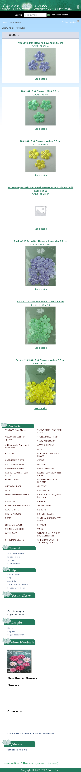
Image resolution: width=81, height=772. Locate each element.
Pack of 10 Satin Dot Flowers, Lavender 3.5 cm (40, 241)
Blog (9, 577)
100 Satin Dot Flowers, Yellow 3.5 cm (40, 141)
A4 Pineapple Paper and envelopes (17, 446)
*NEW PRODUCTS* (46, 441)
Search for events (15, 553)
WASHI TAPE (11, 533)
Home (4, 22)
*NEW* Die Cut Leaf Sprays (14, 438)
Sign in (10, 628)
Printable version (69, 22)
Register (11, 631)
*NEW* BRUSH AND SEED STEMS (49, 431)
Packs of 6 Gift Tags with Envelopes (49, 496)
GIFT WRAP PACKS (14, 486)
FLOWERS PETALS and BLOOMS (47, 480)
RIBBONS (41, 510)
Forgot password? (15, 635)
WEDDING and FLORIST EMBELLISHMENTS (48, 534)
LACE (7, 490)
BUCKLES (9, 453)
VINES (40, 529)
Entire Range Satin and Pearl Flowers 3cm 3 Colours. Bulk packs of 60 (40, 189)
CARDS (40, 460)
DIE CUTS (41, 464)
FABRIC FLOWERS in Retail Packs (49, 474)
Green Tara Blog (17, 749)
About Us (11, 581)
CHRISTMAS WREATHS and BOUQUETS (47, 541)
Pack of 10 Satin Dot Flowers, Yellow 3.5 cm (40, 360)
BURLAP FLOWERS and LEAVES (48, 454)
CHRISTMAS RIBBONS (15, 468)
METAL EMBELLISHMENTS (17, 494)
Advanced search (60, 14)
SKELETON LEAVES (13, 525)
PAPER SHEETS (12, 510)
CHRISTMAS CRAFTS (14, 540)
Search (18, 14)
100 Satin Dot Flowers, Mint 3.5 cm (40, 91)
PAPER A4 (42, 501)
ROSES (8, 518)
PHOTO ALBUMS (13, 514)
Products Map (13, 563)
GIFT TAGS (42, 486)
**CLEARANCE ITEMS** (48, 437)
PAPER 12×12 (11, 501)
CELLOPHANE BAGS (14, 464)
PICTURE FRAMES (45, 514)
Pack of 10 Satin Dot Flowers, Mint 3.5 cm (40, 301)
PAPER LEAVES (44, 505)
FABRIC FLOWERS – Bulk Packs (16, 474)
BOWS (40, 449)
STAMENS (41, 525)
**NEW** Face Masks (15, 430)
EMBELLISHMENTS (45, 468)
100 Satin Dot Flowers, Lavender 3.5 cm (40, 42)
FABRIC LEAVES (12, 479)
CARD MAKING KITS (14, 460)
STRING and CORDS (14, 529)
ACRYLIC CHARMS (45, 445)
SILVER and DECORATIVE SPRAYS (49, 519)
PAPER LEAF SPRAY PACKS (17, 505)
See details (40, 78)
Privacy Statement (16, 588)
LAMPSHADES (43, 490)
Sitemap (11, 560)
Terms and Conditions (17, 584)
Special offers (13, 557)
